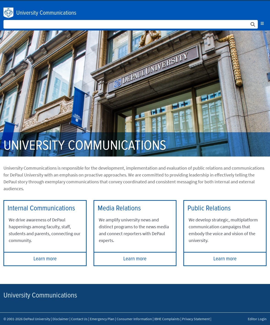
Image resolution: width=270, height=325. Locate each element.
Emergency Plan (102, 319)
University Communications (46, 13)
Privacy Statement (196, 319)
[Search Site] (130, 24)
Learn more (45, 258)
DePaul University (8, 13)
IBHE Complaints (167, 319)
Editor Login (257, 319)
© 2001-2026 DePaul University (26, 319)
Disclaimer (60, 319)
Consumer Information (134, 319)
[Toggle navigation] (262, 23)
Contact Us (79, 319)
